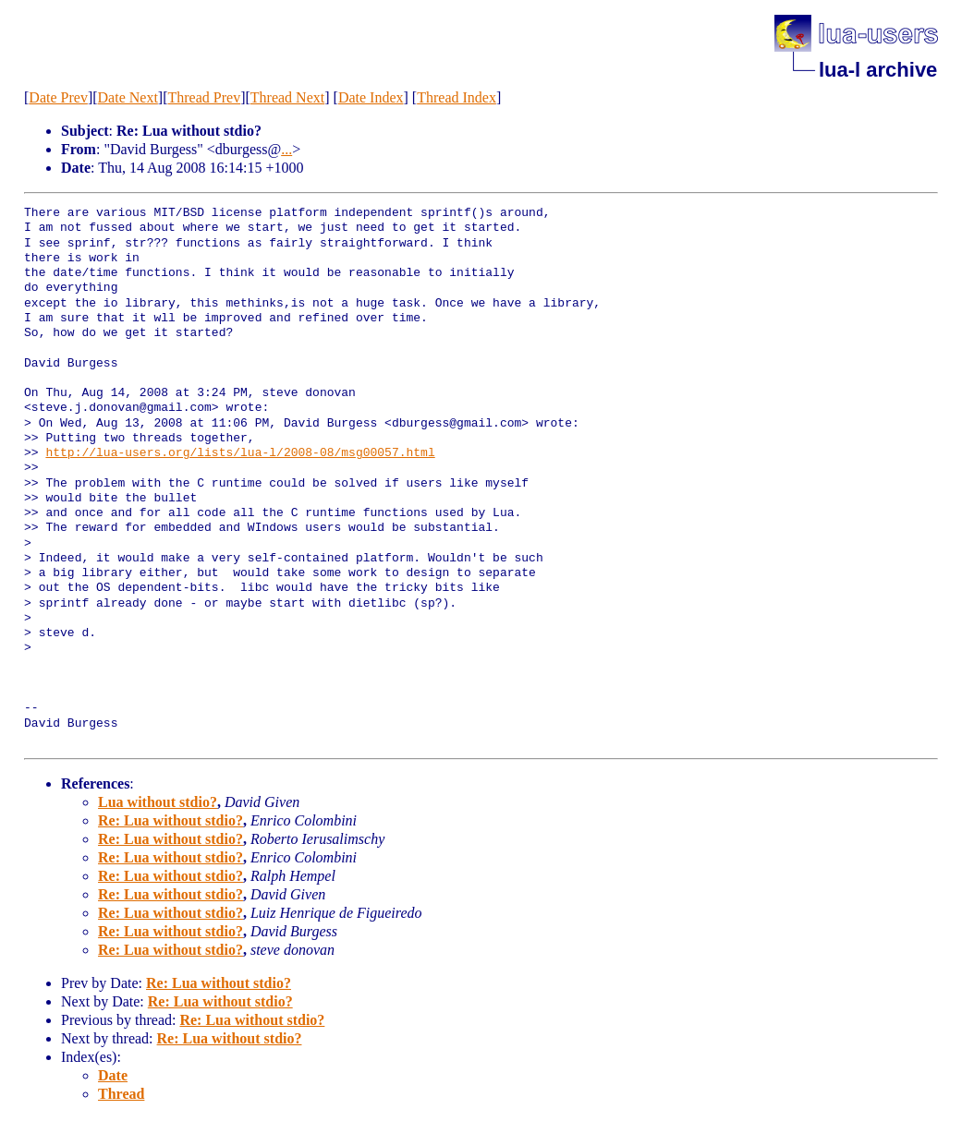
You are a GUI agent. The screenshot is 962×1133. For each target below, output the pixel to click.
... (286, 149)
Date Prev (58, 97)
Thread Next (287, 97)
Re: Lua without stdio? (170, 820)
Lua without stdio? (157, 802)
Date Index (371, 97)
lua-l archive (878, 69)
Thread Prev (204, 97)
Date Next (128, 97)
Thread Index (456, 97)
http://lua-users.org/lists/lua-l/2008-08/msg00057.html (239, 453)
